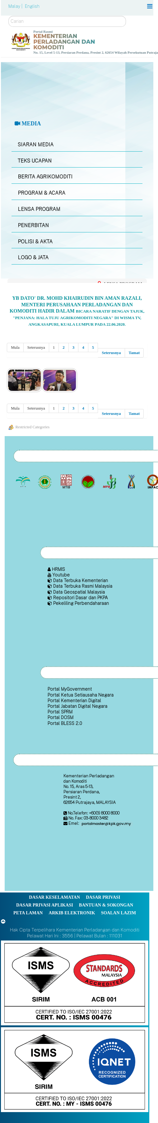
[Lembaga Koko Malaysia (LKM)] (88, 481)
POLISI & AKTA (35, 242)
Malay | (16, 6)
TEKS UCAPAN (35, 161)
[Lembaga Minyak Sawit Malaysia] (23, 481)
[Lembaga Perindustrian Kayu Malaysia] (67, 481)
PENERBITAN (33, 225)
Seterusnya (111, 352)
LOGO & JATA (33, 257)
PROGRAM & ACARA (41, 193)
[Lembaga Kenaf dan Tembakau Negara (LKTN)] (131, 481)
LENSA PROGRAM (39, 209)
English (32, 6)
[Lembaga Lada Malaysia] (110, 481)
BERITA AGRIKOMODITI (45, 177)
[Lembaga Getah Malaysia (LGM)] (45, 481)
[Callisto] (74, 982)
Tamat (134, 352)
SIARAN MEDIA (35, 145)
